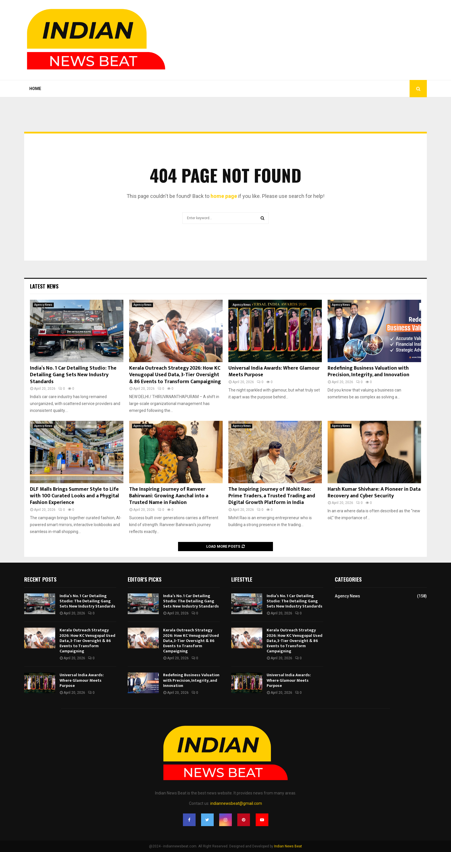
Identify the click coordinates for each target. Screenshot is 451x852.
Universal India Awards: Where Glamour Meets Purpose (274, 371)
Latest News (44, 286)
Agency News (43, 304)
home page (224, 196)
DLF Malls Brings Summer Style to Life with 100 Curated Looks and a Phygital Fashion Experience (74, 496)
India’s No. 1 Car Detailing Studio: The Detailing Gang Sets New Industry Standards (73, 375)
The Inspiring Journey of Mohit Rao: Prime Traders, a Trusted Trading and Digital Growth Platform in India (271, 496)
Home (35, 88)
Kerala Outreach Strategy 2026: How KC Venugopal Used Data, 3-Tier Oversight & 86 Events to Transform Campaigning (175, 375)
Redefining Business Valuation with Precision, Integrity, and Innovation (368, 371)
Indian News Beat (288, 846)
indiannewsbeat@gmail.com (236, 803)
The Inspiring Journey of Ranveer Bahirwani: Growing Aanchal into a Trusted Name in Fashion (168, 496)
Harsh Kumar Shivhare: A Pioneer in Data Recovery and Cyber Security (374, 492)
